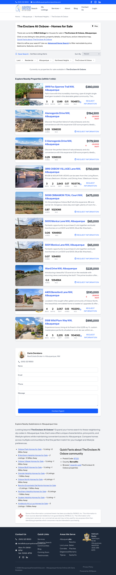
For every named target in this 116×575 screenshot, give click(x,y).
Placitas (72, 548)
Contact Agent (58, 411)
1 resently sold (75, 465)
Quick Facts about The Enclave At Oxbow (34, 39)
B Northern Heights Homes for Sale (33, 455)
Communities (43, 546)
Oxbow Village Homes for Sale (31, 461)
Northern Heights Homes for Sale (32, 491)
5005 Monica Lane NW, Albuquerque (65, 221)
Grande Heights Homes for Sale (31, 473)
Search (34, 8)
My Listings (44, 8)
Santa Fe (73, 555)
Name (20, 366)
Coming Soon (43, 552)
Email (20, 375)
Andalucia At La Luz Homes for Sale (33, 503)
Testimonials (43, 555)
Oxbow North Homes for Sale (30, 479)
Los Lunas (64, 545)
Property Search (45, 542)
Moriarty (73, 552)
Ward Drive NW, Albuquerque (61, 268)
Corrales (63, 548)
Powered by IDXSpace (88, 571)
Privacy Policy (88, 567)
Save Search (31, 54)
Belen (71, 545)
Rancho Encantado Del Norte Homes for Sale (37, 485)
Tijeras (63, 555)
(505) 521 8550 (25, 361)
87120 (76, 458)
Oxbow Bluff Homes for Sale (30, 467)
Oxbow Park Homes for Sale (30, 449)
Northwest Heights (42, 17)
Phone (20, 384)
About (67, 8)
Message (21, 393)
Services (56, 8)
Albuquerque (27, 17)
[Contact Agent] (89, 102)
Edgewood (64, 552)
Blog (76, 8)
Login (94, 8)
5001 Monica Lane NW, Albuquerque (65, 244)
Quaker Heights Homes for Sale (31, 497)
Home (17, 17)
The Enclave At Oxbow (83, 60)
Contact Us (84, 8)
